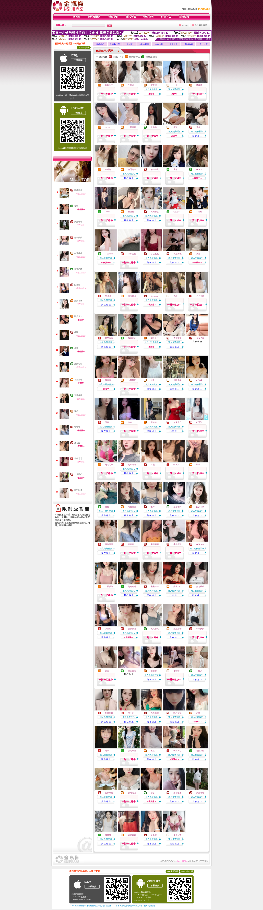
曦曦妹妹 (155, 586)
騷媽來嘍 (132, 750)
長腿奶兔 (177, 254)
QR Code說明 (83, 47)
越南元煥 (109, 464)
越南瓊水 (177, 793)
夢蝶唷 (154, 835)
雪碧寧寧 (177, 338)
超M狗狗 (78, 237)
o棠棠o (176, 211)
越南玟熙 (132, 793)
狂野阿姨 (78, 490)
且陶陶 (154, 127)
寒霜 (198, 254)
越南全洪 (177, 835)
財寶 (107, 422)
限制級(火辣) (118, 57)
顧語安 (131, 211)
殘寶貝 (108, 835)
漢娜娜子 (177, 628)
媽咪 (76, 332)
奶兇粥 (199, 422)
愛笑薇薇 (109, 338)
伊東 (130, 422)
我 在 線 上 (197, 136)
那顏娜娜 (155, 544)
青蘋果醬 (78, 395)
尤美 (107, 671)
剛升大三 (78, 316)
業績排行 (100, 44)
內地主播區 (144, 44)
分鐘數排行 (115, 44)
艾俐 (198, 127)
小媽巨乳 (177, 544)
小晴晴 (176, 671)
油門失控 (132, 169)
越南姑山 (132, 296)
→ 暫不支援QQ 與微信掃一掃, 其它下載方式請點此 (134, 906)
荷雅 (107, 507)
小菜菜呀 (78, 379)
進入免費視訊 (151, 89)
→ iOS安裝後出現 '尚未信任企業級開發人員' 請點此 (90, 906)
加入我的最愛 (201, 25)
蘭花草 (199, 85)
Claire (107, 211)
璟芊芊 (154, 422)
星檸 (76, 348)
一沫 (175, 85)
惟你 (153, 507)
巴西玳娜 (155, 713)
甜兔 (153, 380)
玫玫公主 (109, 85)
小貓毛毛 (78, 458)
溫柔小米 (78, 300)
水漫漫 (108, 296)
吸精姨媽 (200, 628)
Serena (108, 127)
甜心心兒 (132, 628)
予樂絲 (131, 85)
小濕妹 (199, 380)
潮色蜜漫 (132, 507)
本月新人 (173, 44)
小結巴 (199, 211)
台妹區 (129, 44)
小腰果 (199, 671)
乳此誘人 (155, 628)
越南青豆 (132, 338)
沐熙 (153, 464)
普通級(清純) (151, 57)
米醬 (198, 713)
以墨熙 (77, 285)
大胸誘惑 (155, 211)
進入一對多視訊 (151, 342)
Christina (154, 296)
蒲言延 (77, 443)
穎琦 (198, 464)
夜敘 (76, 411)
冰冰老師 (177, 507)
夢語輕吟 (78, 222)
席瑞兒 (108, 169)
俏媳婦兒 (155, 169)
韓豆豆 (108, 380)
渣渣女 (154, 671)
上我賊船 (132, 127)
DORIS (199, 169)
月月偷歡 (200, 296)
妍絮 (175, 127)
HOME (185, 25)
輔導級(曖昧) (134, 57)
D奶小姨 (200, 544)
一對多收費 (188, 44)
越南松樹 (78, 364)
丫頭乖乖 (109, 254)
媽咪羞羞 (109, 544)
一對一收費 (203, 44)
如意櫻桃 (78, 253)
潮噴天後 (177, 380)
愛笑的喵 (78, 269)
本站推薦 (159, 44)
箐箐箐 (77, 427)
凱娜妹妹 (132, 835)
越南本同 (177, 422)
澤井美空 (132, 254)
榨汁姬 (131, 713)
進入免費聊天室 (197, 548)
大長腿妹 (109, 586)
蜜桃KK (176, 586)
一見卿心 (78, 474)
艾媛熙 (154, 85)
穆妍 (76, 206)
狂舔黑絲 (78, 190)
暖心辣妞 (177, 713)
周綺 (175, 296)
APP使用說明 (172, 871)
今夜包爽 (200, 338)
